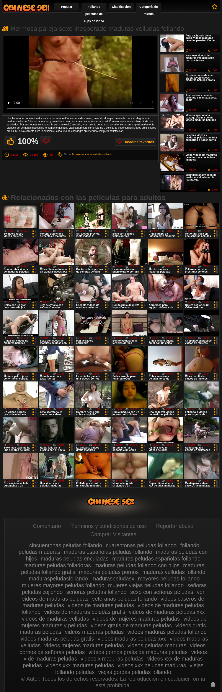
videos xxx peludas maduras (152, 665)
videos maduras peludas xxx (132, 639)
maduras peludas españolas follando (156, 559)
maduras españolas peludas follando (108, 552)
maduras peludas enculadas (75, 559)
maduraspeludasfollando (58, 578)
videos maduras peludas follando (167, 632)
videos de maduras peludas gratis (84, 612)
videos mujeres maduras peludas (84, 645)
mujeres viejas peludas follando (146, 585)
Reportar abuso (174, 526)
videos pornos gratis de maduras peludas (138, 652)
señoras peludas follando (96, 592)
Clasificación (121, 6)
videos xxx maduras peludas (80, 665)
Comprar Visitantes (113, 534)
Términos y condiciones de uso (108, 526)
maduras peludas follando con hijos (137, 565)
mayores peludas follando (169, 578)
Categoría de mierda (148, 10)
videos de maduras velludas (55, 619)
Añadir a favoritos (139, 142)
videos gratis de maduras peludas (131, 625)
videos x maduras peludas (112, 659)
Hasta (213, 684)
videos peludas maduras (156, 645)
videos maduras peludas (94, 632)
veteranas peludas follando (124, 599)
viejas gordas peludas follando (134, 672)
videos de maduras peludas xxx (167, 612)
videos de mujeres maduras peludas (136, 619)
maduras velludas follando (97, 154)
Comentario (47, 526)
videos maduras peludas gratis (57, 639)
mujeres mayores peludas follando (63, 585)
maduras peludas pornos (109, 572)
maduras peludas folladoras (57, 565)
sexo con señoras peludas (161, 592)
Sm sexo (76, 154)
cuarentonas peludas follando (141, 545)
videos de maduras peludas (101, 605)
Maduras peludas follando (26, 7)
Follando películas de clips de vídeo (94, 14)
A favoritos (214, 6)
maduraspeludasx (112, 578)
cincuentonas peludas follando (65, 545)
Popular (66, 6)
